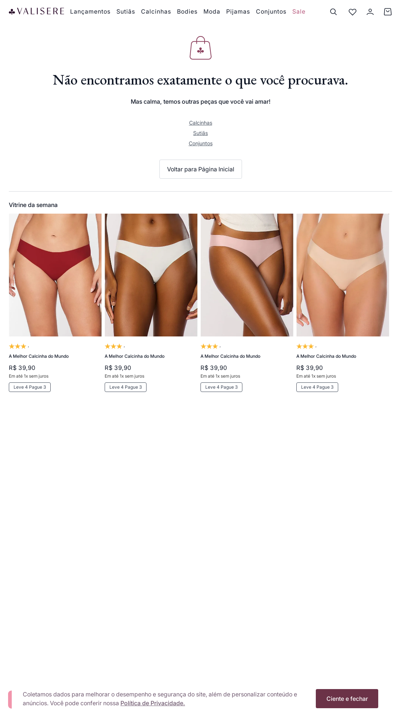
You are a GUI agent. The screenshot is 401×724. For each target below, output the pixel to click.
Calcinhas (200, 123)
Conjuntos (201, 143)
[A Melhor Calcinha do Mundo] (55, 315)
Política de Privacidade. (152, 703)
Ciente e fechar (347, 698)
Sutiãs (200, 133)
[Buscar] (333, 12)
